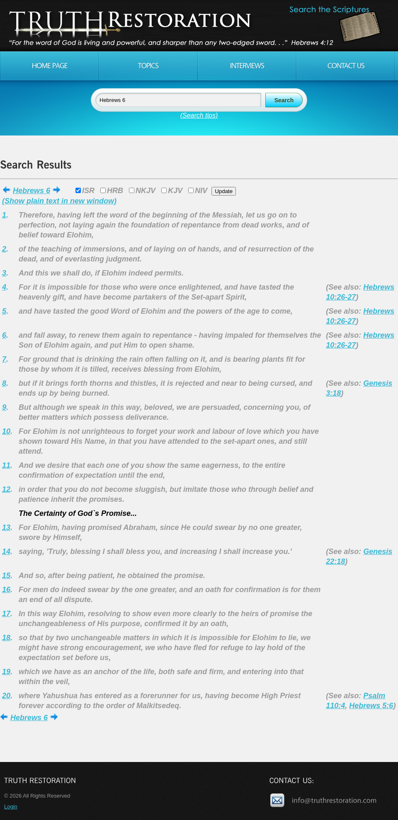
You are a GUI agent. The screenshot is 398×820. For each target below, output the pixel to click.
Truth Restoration (198, 25)
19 (6, 672)
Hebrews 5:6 (371, 705)
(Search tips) (199, 115)
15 (6, 575)
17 (6, 614)
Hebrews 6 (31, 190)
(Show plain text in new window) (59, 201)
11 (6, 465)
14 (6, 551)
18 (6, 638)
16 (6, 589)
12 (6, 489)
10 (6, 431)
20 (6, 696)
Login (10, 806)
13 (6, 527)
